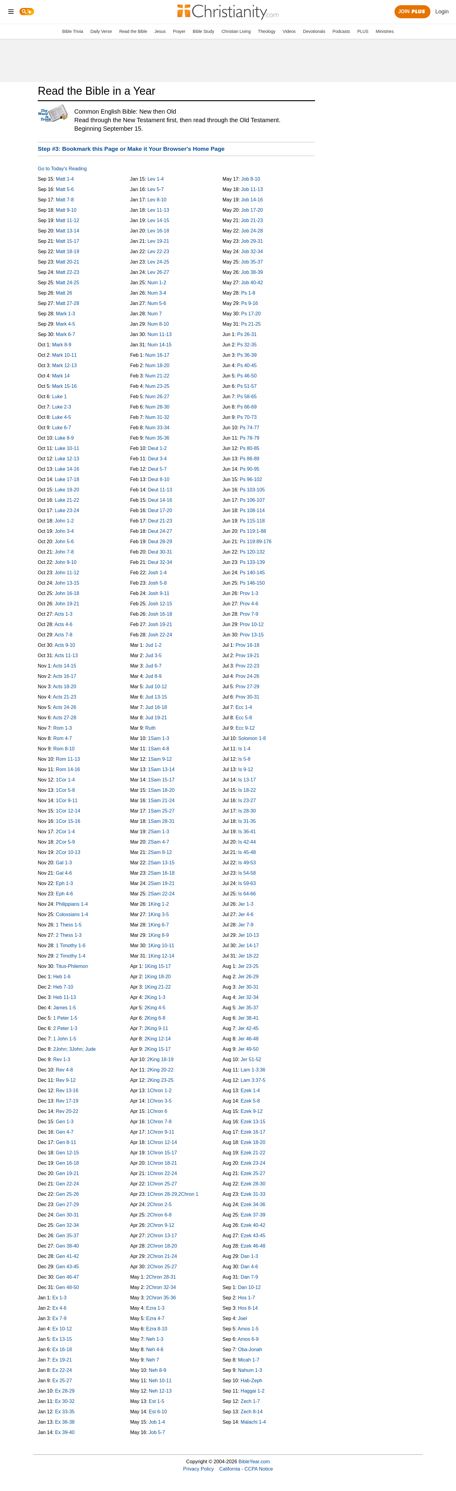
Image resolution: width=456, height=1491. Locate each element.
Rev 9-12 (66, 1080)
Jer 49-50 (248, 1049)
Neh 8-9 (157, 1370)
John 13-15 (67, 583)
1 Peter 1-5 (65, 1018)
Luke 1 (59, 396)
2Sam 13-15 (161, 862)
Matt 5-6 (65, 189)
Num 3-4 (156, 293)
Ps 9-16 (249, 303)
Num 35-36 (157, 438)
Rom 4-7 (62, 738)
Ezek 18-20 (253, 1142)
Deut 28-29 (160, 541)
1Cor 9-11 (67, 800)
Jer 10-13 (248, 935)
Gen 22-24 (67, 1183)
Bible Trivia (72, 31)
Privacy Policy (198, 1469)
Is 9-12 (245, 769)
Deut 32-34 (160, 562)
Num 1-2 (156, 282)
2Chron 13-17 (162, 1235)
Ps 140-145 (252, 572)
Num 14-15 (159, 344)
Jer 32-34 (248, 997)
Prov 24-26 (247, 676)
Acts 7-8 (63, 634)
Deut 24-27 (160, 531)
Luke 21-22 (67, 500)
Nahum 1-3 (250, 1370)
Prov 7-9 (249, 614)
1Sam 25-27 (161, 810)
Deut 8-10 (158, 479)
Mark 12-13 (64, 365)
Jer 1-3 (246, 904)
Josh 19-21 (160, 624)
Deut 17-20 (160, 510)
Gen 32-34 (67, 1225)
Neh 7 (152, 1359)
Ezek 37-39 (253, 1214)
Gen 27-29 (67, 1204)
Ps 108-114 (252, 510)
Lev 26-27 (158, 272)
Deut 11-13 (160, 489)
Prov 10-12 (252, 624)
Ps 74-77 (249, 427)
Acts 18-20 (64, 686)
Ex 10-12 (62, 1328)
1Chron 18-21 (162, 1163)
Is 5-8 (244, 759)
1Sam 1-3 (158, 738)
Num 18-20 (157, 365)
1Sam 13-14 (161, 769)
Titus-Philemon (72, 966)
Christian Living (236, 31)
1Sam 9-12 (160, 759)
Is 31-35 (247, 821)
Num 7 (154, 313)
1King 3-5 (158, 914)
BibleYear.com (254, 1461)
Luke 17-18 (67, 479)
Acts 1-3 (63, 614)
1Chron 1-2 (159, 1090)
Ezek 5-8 (250, 1100)
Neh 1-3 (154, 1339)
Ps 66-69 (247, 406)
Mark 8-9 (61, 344)
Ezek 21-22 (253, 1152)
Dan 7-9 (249, 1277)
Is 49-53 (247, 862)
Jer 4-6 (246, 914)
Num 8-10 (158, 324)
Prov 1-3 (249, 593)
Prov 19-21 (247, 655)
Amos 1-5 (248, 1328)
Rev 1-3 (61, 1059)
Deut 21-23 (160, 520)
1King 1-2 (158, 904)
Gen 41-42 (67, 1256)
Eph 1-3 (64, 883)
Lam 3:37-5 (253, 1080)
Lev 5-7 (155, 189)
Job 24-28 (252, 230)
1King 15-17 (158, 966)
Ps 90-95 (249, 469)
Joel (242, 1318)
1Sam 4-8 (158, 748)
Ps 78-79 (249, 438)
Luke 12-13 (67, 458)
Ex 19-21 (62, 1359)
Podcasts (341, 31)
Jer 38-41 (248, 1018)
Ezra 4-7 (155, 1318)
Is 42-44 (247, 842)
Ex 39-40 (65, 1432)
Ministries (385, 31)
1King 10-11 (161, 945)
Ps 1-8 (248, 293)
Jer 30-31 (248, 987)
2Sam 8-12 (160, 852)
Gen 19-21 (67, 1173)
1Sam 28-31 (161, 821)
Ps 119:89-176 (256, 541)
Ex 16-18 (62, 1349)
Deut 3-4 (157, 458)
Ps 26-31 (247, 334)
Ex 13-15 (62, 1339)
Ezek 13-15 (253, 1121)
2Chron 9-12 (160, 1225)
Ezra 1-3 (155, 1308)
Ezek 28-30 (253, 1183)
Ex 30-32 (65, 1401)
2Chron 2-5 (159, 1204)
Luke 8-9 (64, 438)
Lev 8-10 (156, 199)
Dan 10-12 (249, 1287)
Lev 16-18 (158, 230)
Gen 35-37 (67, 1235)
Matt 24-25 (67, 282)
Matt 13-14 (67, 230)
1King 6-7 (158, 924)
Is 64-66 (247, 893)
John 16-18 (67, 593)
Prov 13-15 (252, 634)
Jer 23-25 (248, 966)
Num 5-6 (156, 303)
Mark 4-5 (65, 324)
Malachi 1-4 (253, 1422)
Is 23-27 (247, 800)
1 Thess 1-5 (69, 924)
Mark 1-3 (65, 313)
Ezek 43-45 (253, 1235)
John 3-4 (64, 531)
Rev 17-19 (67, 1100)
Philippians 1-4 (72, 904)
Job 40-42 (252, 282)
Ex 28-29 (65, 1391)
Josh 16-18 (160, 614)
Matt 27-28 (67, 303)
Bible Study (203, 31)
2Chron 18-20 (162, 1245)
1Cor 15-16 (68, 821)
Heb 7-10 (63, 987)
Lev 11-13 (158, 210)
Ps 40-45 (247, 365)
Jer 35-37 (248, 1007)
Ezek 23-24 (253, 1163)
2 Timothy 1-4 (71, 955)
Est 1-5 (156, 1401)
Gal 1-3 (64, 862)
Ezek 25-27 (253, 1173)
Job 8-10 (250, 179)
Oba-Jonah (250, 1349)
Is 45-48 (247, 852)
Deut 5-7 (157, 469)
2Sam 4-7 (158, 842)
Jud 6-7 (153, 665)
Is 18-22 (247, 790)
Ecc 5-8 (244, 717)
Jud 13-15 (156, 696)
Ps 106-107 (252, 500)
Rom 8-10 (64, 748)
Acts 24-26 (64, 707)
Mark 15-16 (64, 386)
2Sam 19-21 (161, 883)
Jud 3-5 (153, 655)
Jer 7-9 (246, 924)
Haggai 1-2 (253, 1391)
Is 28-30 (247, 810)
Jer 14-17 (248, 945)
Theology (266, 31)
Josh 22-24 (160, 634)
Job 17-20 (252, 210)
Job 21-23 (252, 220)
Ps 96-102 (251, 479)
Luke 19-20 (67, 489)
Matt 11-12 (67, 220)
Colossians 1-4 (72, 914)
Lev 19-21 (158, 241)
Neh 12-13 (160, 1391)
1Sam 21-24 (161, 800)
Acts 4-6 (63, 624)
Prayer (179, 31)
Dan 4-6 (249, 1266)
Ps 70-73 (247, 417)
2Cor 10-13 (68, 852)
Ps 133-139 (252, 562)
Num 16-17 (157, 355)
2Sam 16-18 (161, 873)
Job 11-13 (252, 189)
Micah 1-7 (248, 1359)
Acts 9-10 (64, 645)
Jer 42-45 (248, 1028)
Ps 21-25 (251, 324)
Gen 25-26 (67, 1194)
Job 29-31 (252, 241)
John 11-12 (67, 572)
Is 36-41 (247, 831)
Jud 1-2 (153, 645)
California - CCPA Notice (246, 1469)
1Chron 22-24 (162, 1173)
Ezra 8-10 (156, 1328)
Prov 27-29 (247, 686)
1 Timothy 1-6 (71, 945)
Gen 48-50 (67, 1287)
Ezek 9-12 (252, 1111)
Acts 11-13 (66, 655)
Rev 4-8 (64, 1069)
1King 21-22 (158, 987)
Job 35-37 (252, 261)
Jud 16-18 (156, 707)
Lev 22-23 (158, 251)
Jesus (160, 31)
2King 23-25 (160, 1080)
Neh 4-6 (154, 1349)
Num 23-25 (157, 386)
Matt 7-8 (65, 199)
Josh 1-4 (157, 572)
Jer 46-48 (248, 1038)
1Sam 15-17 (161, 779)
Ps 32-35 (247, 344)
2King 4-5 (155, 1007)
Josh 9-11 (158, 593)
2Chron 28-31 (161, 1277)
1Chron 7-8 (159, 1121)
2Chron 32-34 (161, 1287)
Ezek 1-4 (250, 1090)
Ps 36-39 (247, 355)
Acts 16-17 (64, 676)
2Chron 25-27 (162, 1266)
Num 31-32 (157, 417)
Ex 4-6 (59, 1308)
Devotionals (314, 31)
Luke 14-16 (67, 469)
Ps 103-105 (252, 489)
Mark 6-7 (65, 334)
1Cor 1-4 (65, 779)
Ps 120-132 (252, 551)
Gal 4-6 (64, 873)
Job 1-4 (157, 1422)
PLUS (363, 31)
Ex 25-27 (62, 1380)
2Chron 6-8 (159, 1214)
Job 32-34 (252, 251)
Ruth (150, 728)
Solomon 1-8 (252, 738)
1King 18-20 (158, 976)
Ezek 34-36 (253, 1204)
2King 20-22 (160, 1069)
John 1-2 (64, 520)
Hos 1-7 (246, 1297)
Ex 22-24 (62, 1370)
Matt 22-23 (67, 272)
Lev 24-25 (158, 261)
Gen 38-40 (67, 1245)
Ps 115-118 (252, 520)
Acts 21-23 (64, 696)
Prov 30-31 (247, 696)
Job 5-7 (157, 1432)
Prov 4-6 (249, 603)
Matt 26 (64, 293)
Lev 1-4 (155, 179)
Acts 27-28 (64, 717)
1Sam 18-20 (161, 790)
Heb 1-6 (62, 976)
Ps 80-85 (249, 448)
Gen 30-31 (67, 1214)
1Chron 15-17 (162, 1152)
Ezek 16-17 (253, 1132)
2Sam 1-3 (158, 831)
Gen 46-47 (67, 1277)
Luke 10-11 (67, 448)
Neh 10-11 (160, 1380)
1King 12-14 (161, 955)
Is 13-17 (247, 779)
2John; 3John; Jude (74, 1049)
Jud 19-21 (156, 717)
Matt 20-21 (67, 261)
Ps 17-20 (251, 313)
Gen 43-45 (67, 1266)
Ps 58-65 (247, 396)
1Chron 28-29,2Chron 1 (172, 1194)
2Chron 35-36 (161, 1297)
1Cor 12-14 (68, 810)
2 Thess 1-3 (69, 935)
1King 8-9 (158, 935)
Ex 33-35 (65, 1411)
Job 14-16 (252, 199)
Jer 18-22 (248, 955)
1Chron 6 (157, 1111)
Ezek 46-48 (253, 1245)
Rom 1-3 (62, 728)
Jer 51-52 (251, 1059)
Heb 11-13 (64, 997)
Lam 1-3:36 (253, 1069)
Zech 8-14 (252, 1411)
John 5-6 (64, 541)
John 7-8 (64, 551)
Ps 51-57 (247, 386)
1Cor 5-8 (65, 790)
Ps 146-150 (252, 583)
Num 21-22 (157, 375)
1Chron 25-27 (162, 1183)
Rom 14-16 (68, 769)
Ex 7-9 (59, 1318)
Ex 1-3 (59, 1297)
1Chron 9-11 (160, 1132)
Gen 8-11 (66, 1142)
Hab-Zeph (251, 1380)
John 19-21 (67, 603)
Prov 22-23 (247, 665)
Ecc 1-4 (244, 707)
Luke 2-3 (61, 406)
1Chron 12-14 (162, 1142)
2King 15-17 (158, 1049)
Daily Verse (101, 31)
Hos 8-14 (248, 1308)
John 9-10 (65, 562)
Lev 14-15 (158, 220)
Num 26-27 (157, 396)
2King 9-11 (156, 1028)
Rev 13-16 (67, 1090)
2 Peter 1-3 (65, 1028)
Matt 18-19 (67, 251)
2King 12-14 (158, 1038)
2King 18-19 (160, 1059)
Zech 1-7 (250, 1401)
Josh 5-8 (157, 583)
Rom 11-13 (68, 759)
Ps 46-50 (247, 375)
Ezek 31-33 (253, 1194)
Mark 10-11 (64, 355)
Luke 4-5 (61, 417)
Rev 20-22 (67, 1111)
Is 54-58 (247, 873)
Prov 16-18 (247, 645)
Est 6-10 (158, 1411)
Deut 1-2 (157, 448)
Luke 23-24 (67, 510)
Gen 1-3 (65, 1121)
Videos (289, 31)
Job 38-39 (252, 272)
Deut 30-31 (160, 551)
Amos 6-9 (248, 1339)
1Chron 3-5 (159, 1100)
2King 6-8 (155, 1018)
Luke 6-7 (61, 427)
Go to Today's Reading (62, 168)
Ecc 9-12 (245, 728)
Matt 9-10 (66, 210)
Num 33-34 (157, 427)
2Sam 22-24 (161, 893)
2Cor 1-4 (65, 831)
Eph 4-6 (64, 893)
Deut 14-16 (160, 500)
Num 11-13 (159, 334)
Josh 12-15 (160, 603)
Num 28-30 (157, 406)
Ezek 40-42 (253, 1225)
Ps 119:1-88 (253, 531)
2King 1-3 (155, 997)
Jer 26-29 (248, 976)
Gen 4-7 (65, 1132)
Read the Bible (133, 31)
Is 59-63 (247, 883)
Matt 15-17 (67, 241)
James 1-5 (64, 1007)
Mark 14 (61, 375)
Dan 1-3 (249, 1256)
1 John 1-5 (64, 1038)
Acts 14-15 (64, 665)
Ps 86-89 (249, 458)
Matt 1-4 (65, 179)
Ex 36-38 (65, 1422)
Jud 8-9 (153, 676)
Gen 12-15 (67, 1152)
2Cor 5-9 (65, 842)
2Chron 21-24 (162, 1256)
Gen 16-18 (67, 1163)
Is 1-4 (244, 748)
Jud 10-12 (156, 686)
